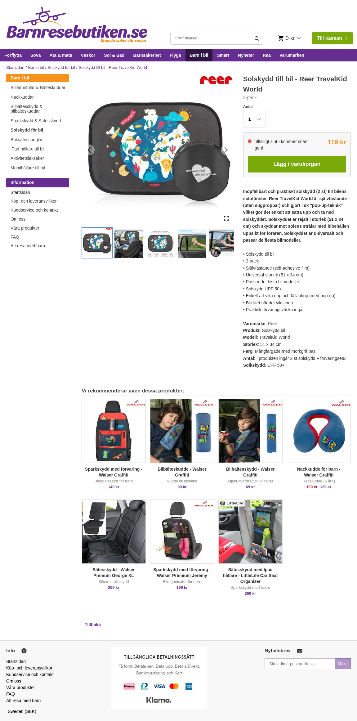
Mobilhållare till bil (28, 167)
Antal (248, 107)
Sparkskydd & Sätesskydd (36, 120)
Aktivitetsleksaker (27, 158)
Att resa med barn (28, 245)
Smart (223, 55)
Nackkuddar (22, 97)
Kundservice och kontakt (34, 210)
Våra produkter (25, 228)
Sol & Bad (114, 55)
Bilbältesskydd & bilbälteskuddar (26, 109)
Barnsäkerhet (147, 55)
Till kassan (332, 38)
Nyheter (246, 55)
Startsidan (15, 67)
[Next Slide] (226, 149)
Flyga (175, 55)
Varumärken (291, 55)
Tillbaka (93, 624)
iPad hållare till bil (27, 148)
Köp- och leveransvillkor (34, 201)
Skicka (343, 664)
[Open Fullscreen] (226, 218)
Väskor (88, 55)
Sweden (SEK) (22, 711)
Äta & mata (60, 55)
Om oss (18, 219)
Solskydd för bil (61, 67)
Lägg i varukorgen (297, 164)
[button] (97, 242)
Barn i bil (199, 55)
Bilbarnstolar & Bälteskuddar (38, 87)
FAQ (15, 237)
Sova (35, 55)
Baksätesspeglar (27, 139)
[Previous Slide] (89, 149)
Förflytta (13, 55)
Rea (267, 55)
